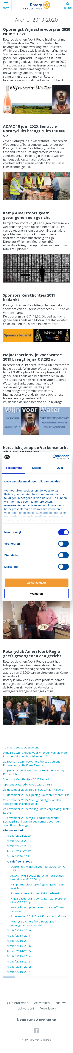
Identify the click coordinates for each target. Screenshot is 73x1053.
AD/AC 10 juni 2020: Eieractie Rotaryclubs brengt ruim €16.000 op (37, 877)
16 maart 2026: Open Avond (21, 747)
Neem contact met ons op (36, 1019)
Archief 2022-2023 (19, 846)
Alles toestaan (36, 582)
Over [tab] (60, 467)
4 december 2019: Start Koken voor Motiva (38, 916)
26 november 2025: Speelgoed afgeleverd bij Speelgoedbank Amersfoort (32, 801)
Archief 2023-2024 (19, 841)
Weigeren (36, 593)
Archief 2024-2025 (19, 835)
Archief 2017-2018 (19, 935)
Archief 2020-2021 (19, 856)
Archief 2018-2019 (19, 930)
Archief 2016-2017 (19, 940)
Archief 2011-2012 (19, 966)
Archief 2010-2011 (19, 972)
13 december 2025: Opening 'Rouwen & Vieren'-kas (36, 795)
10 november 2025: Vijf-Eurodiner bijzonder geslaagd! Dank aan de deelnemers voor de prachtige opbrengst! (31, 821)
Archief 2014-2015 (19, 951)
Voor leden (48, 1008)
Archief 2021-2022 (19, 851)
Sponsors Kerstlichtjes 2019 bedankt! (34, 893)
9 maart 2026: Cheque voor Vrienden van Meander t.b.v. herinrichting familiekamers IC (35, 754)
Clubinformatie (17, 1003)
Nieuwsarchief (13, 830)
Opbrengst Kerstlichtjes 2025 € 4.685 (27, 784)
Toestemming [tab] (13, 467)
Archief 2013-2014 (19, 956)
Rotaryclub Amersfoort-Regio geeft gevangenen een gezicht (33, 923)
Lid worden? (26, 1008)
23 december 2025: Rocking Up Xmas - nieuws (33, 789)
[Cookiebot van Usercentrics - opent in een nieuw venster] (52, 456)
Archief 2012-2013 (19, 961)
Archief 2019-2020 (19, 861)
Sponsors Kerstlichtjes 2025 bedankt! (27, 779)
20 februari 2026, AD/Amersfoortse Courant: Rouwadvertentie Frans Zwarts (31, 763)
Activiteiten (42, 1003)
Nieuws (61, 1003)
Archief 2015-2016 (19, 946)
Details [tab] (36, 467)
